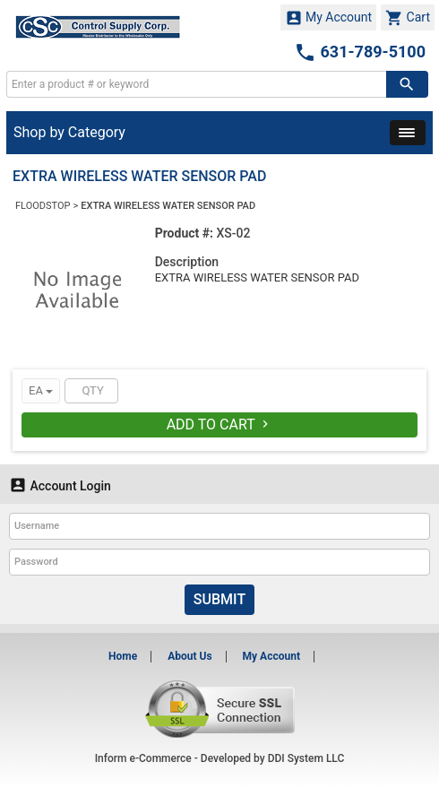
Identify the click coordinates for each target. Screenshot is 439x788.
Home (122, 656)
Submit (219, 599)
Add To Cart (220, 424)
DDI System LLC (306, 758)
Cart (407, 18)
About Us (189, 656)
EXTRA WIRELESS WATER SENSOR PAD (168, 206)
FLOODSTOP (42, 206)
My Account (329, 18)
